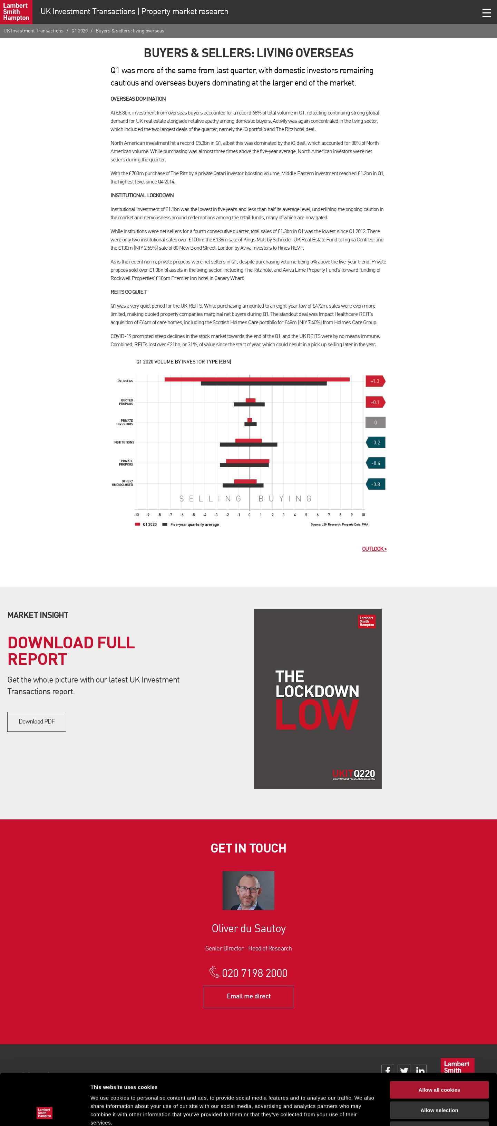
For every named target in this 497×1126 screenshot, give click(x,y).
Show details (362, 1112)
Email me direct (249, 997)
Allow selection (439, 1062)
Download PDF (37, 722)
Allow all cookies (439, 1042)
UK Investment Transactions (33, 31)
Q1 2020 (79, 31)
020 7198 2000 (255, 974)
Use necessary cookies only (439, 1082)
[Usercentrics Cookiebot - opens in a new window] (44, 1112)
